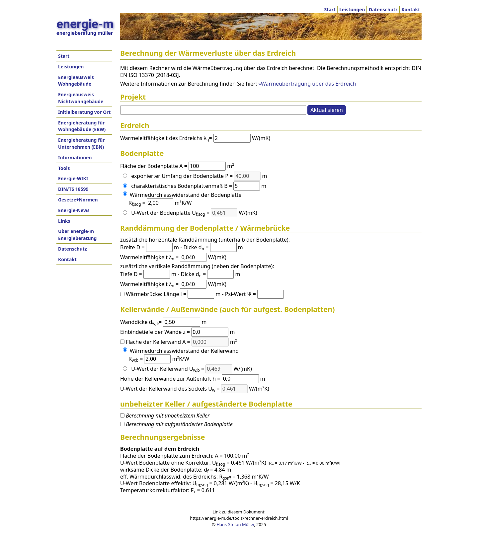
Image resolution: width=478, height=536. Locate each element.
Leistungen (352, 9)
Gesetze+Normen (78, 199)
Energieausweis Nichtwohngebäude (80, 98)
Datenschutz (383, 9)
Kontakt (410, 9)
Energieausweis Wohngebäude (76, 80)
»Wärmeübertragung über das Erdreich (307, 83)
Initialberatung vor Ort (84, 112)
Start (330, 9)
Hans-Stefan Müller (235, 524)
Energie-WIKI (73, 178)
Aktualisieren (326, 110)
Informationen (75, 157)
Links (64, 221)
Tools (64, 168)
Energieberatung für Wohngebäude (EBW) (82, 126)
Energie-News (74, 210)
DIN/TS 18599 (73, 189)
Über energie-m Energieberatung (77, 234)
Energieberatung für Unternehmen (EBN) (81, 143)
